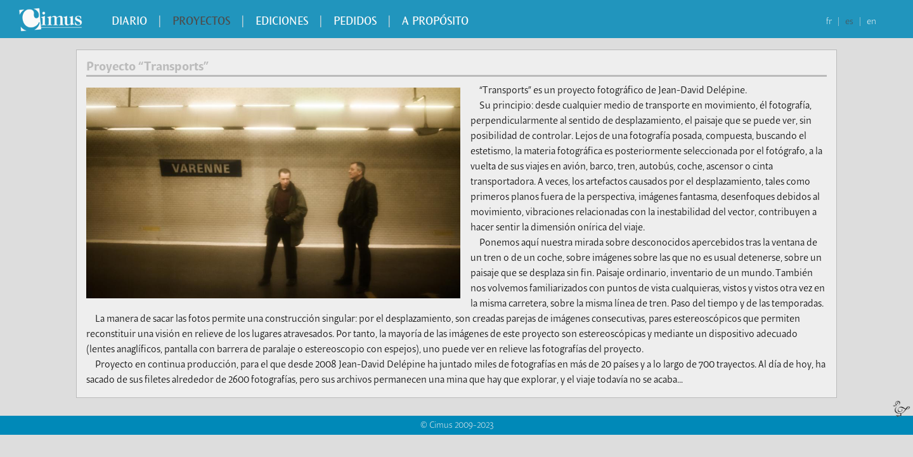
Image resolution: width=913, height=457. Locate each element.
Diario (129, 22)
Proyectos (201, 22)
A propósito (435, 22)
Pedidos (355, 22)
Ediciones (282, 22)
